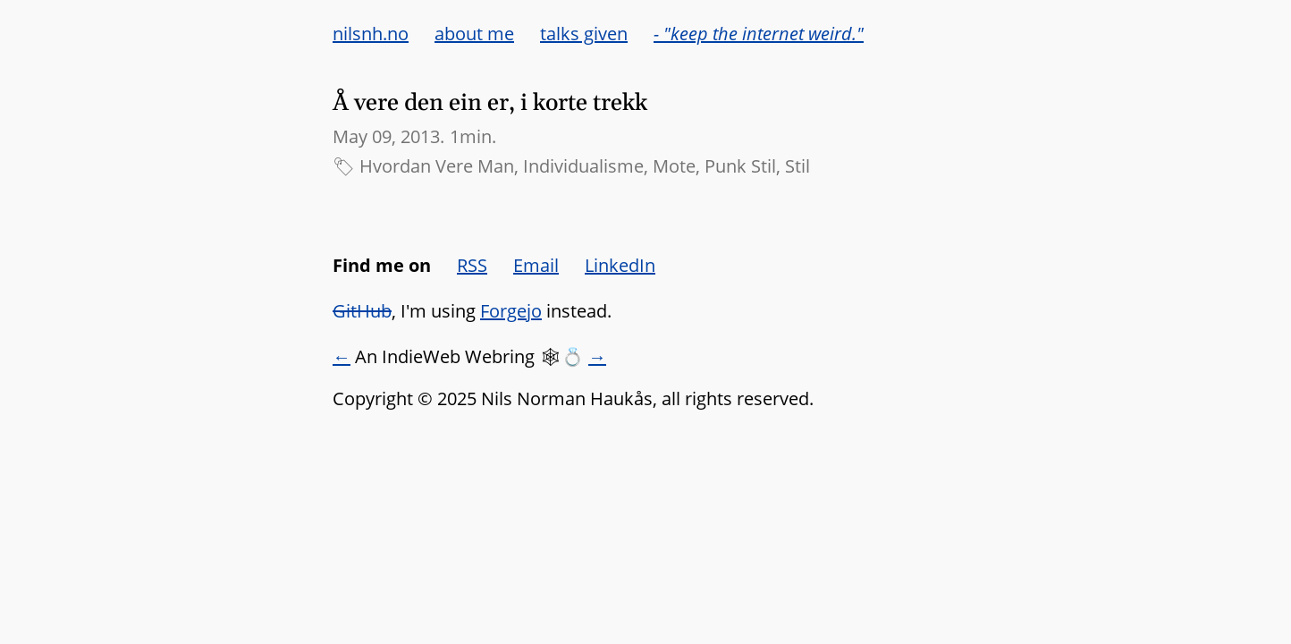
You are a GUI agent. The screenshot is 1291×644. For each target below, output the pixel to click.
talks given (584, 33)
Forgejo (511, 311)
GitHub (362, 311)
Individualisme (583, 166)
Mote (674, 166)
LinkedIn (620, 265)
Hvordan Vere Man (436, 166)
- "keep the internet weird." (759, 33)
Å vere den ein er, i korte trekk (490, 103)
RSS (472, 265)
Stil (797, 166)
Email (536, 265)
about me (474, 33)
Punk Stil (740, 166)
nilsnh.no (371, 33)
